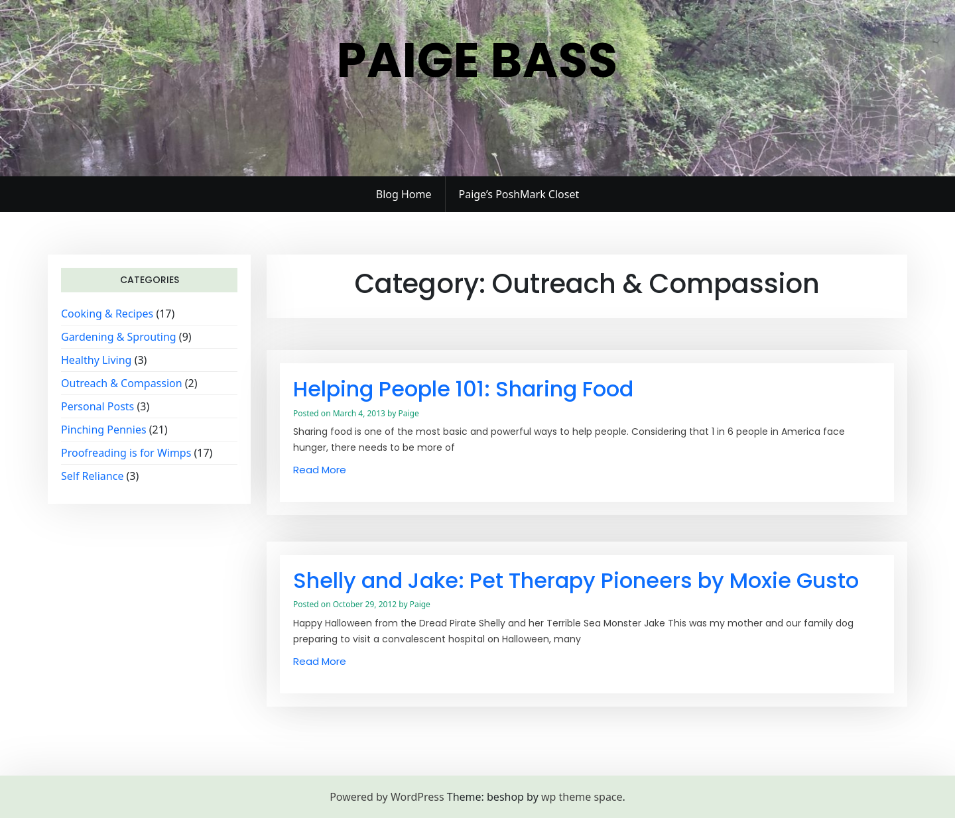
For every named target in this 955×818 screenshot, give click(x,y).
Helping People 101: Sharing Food (463, 389)
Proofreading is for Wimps (126, 452)
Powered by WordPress (387, 796)
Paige (408, 413)
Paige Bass (477, 60)
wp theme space (582, 796)
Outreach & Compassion (121, 383)
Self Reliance (92, 476)
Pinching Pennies (104, 429)
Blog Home (404, 194)
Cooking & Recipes (107, 313)
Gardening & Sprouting (118, 336)
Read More (319, 470)
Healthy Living (96, 360)
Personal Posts (97, 406)
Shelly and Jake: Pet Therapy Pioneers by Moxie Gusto (576, 580)
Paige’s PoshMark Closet (519, 194)
